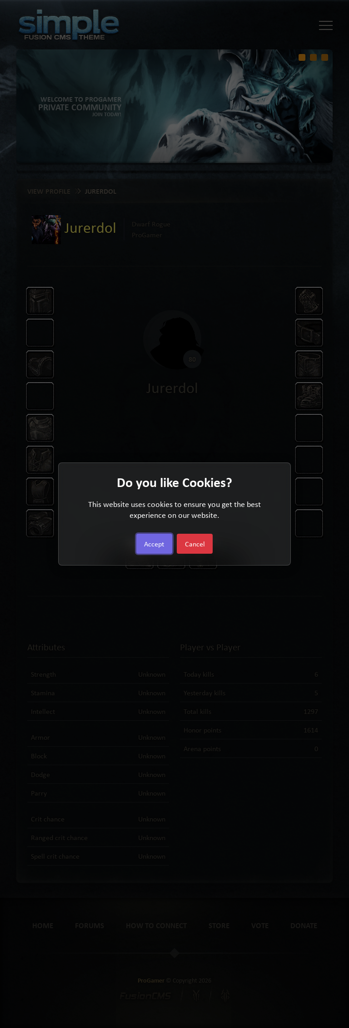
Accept (154, 544)
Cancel (195, 544)
